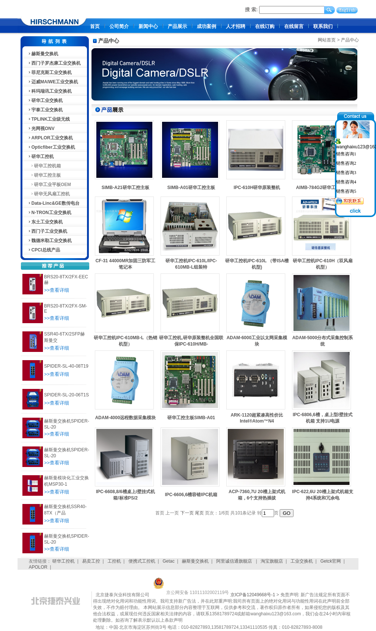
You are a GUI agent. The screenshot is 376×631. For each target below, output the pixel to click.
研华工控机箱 (44, 165)
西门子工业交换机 (47, 231)
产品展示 (177, 26)
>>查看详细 (56, 290)
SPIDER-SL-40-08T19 (66, 366)
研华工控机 (41, 156)
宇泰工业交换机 (45, 109)
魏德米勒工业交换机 (50, 240)
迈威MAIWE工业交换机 (53, 81)
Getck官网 (330, 561)
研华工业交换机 (45, 100)
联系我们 (323, 26)
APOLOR (38, 567)
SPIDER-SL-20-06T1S (66, 395)
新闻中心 (148, 26)
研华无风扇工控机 (49, 194)
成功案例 (206, 26)
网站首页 (327, 40)
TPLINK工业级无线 (49, 119)
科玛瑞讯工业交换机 (50, 91)
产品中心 (350, 40)
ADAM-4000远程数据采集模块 (125, 417)
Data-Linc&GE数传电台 (54, 203)
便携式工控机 (141, 561)
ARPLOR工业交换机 (50, 137)
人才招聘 (235, 26)
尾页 (199, 513)
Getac (169, 561)
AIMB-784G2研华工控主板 (322, 187)
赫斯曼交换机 (43, 53)
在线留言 (294, 26)
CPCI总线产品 (44, 250)
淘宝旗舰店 (272, 561)
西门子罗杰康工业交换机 (54, 63)
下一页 (187, 513)
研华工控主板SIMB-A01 (191, 417)
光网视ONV (41, 128)
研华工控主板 (44, 175)
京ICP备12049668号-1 (252, 594)
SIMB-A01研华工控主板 (191, 187)
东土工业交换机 (45, 222)
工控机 (114, 561)
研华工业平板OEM (49, 184)
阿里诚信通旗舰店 (234, 561)
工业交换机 (301, 561)
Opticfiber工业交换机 (51, 147)
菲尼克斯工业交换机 (50, 72)
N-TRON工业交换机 (49, 212)
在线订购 (264, 26)
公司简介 (119, 26)
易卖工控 (91, 561)
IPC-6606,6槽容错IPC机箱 (191, 494)
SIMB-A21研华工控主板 (125, 187)
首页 (95, 26)
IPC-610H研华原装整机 (257, 187)
